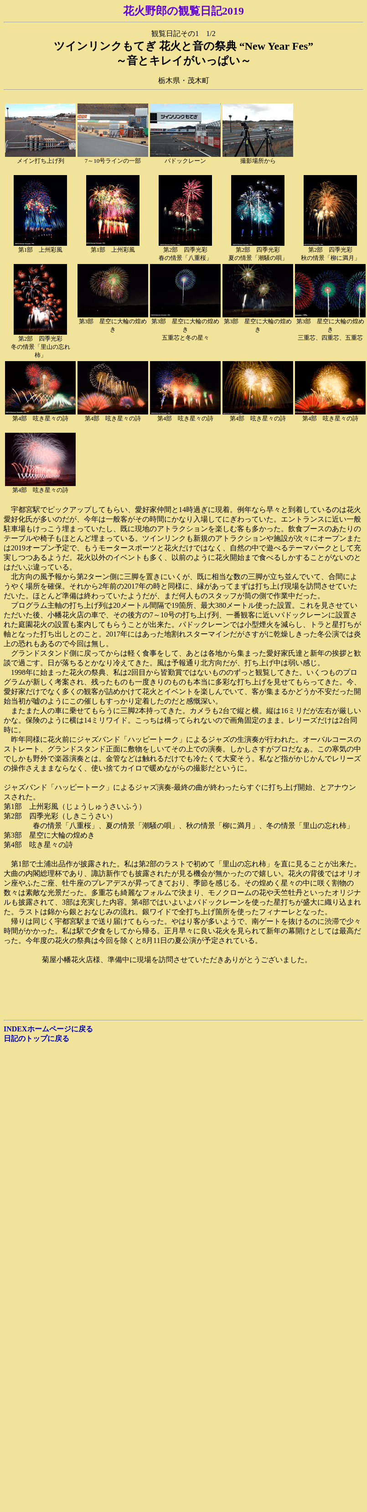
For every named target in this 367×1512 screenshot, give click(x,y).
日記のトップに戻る (36, 1038)
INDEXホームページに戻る (48, 1029)
